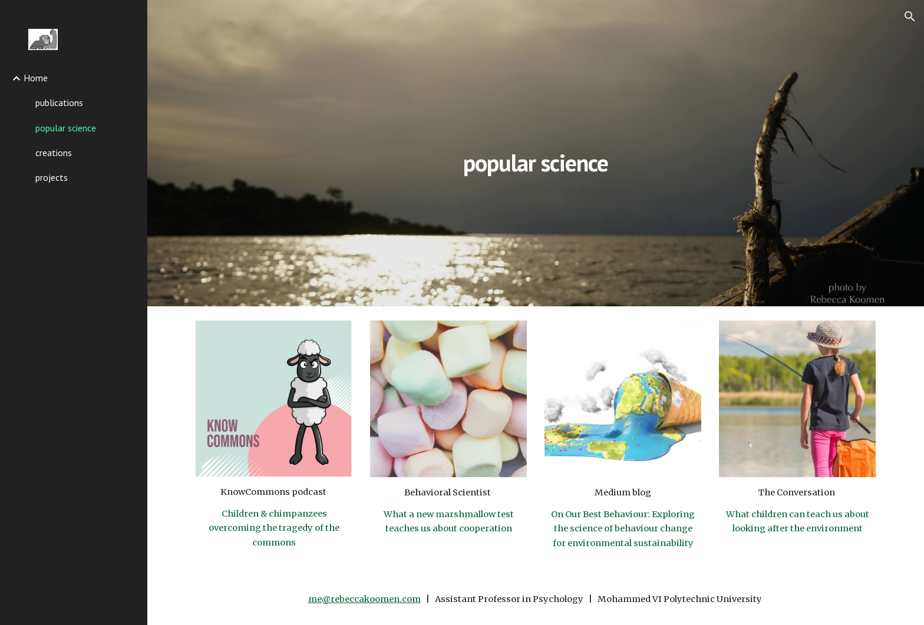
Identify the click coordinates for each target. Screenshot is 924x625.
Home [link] (36, 78)
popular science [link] (65, 128)
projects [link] (51, 177)
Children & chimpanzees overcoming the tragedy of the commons (275, 528)
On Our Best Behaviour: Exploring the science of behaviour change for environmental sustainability (624, 528)
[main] (536, 153)
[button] (910, 16)
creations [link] (53, 152)
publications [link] (59, 102)
